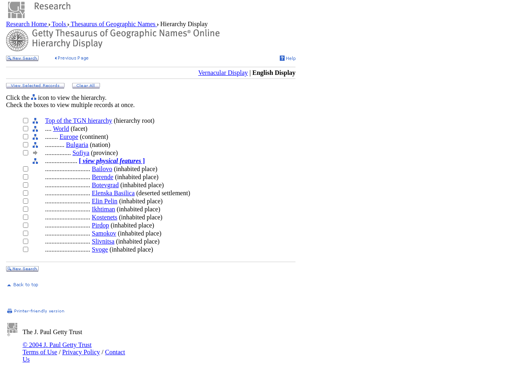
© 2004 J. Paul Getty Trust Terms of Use (57, 348)
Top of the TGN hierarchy (78, 120)
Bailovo (102, 168)
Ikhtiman (103, 209)
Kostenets (104, 217)
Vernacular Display (223, 72)
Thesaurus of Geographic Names (113, 24)
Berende (102, 177)
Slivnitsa (103, 241)
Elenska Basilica (113, 193)
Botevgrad (105, 185)
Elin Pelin (105, 201)
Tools (59, 24)
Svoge (100, 249)
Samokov (104, 233)
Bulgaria (77, 144)
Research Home (27, 24)
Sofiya (81, 152)
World (61, 128)
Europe (69, 136)
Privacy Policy (81, 352)
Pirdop (100, 225)
